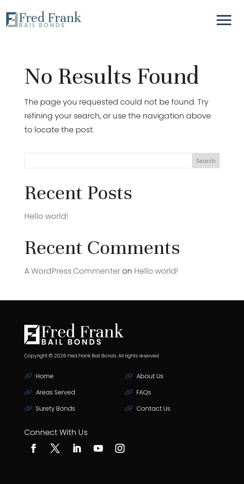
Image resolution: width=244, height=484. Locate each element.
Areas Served (55, 392)
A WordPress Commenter (72, 271)
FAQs (143, 392)
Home (45, 376)
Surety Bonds (55, 408)
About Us (149, 376)
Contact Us (153, 408)
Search (205, 161)
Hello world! (46, 216)
